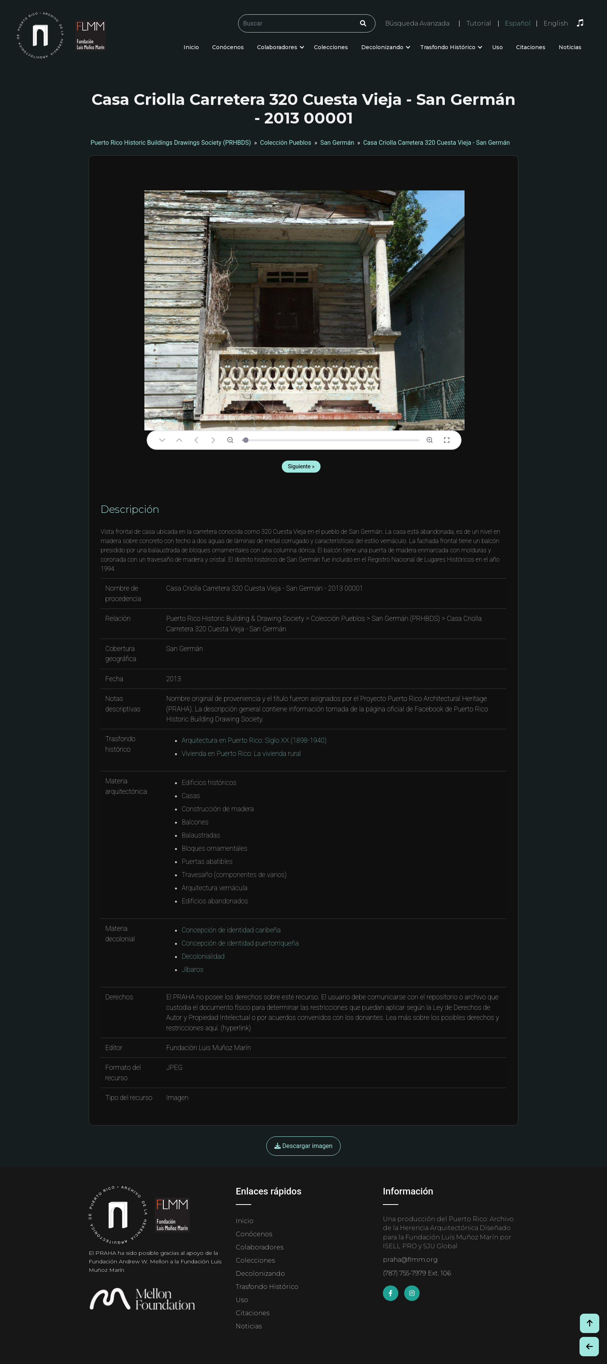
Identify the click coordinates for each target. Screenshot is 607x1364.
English (556, 24)
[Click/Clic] (363, 23)
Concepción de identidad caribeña (231, 930)
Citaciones (530, 47)
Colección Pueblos (285, 142)
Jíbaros (192, 969)
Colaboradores (277, 47)
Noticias (570, 47)
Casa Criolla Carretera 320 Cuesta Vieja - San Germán (436, 142)
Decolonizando (382, 47)
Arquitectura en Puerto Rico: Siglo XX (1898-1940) (254, 740)
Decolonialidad (203, 956)
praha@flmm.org (410, 1259)
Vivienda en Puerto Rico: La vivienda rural (241, 753)
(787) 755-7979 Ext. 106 (417, 1273)
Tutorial (478, 23)
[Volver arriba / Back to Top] (589, 1323)
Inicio (191, 47)
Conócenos (228, 47)
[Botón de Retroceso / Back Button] (589, 1346)
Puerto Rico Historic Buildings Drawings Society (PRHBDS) (171, 142)
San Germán (337, 142)
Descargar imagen (303, 1146)
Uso (497, 47)
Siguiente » (301, 466)
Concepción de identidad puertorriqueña (240, 943)
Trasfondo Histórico (447, 47)
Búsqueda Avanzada (417, 23)
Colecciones (331, 47)
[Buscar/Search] (307, 23)
